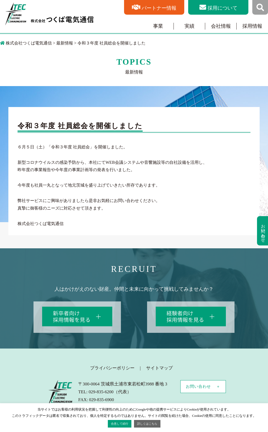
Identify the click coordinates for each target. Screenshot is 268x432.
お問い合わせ (198, 386)
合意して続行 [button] (119, 423)
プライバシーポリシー (112, 368)
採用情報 (252, 26)
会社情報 (221, 26)
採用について (222, 8)
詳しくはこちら (147, 423)
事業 (158, 26)
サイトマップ (159, 368)
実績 (189, 26)
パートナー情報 (159, 8)
